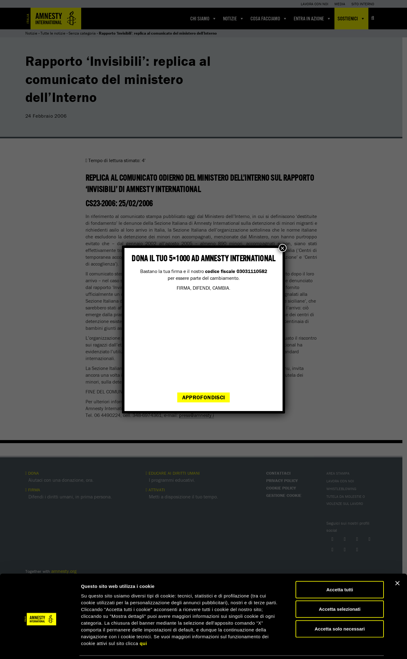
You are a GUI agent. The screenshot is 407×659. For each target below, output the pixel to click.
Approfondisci (203, 397)
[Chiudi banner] (397, 562)
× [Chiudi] (282, 248)
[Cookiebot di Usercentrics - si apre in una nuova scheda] (40, 647)
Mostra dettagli (325, 646)
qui (143, 622)
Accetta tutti (339, 568)
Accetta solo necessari (340, 607)
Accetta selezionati (339, 588)
